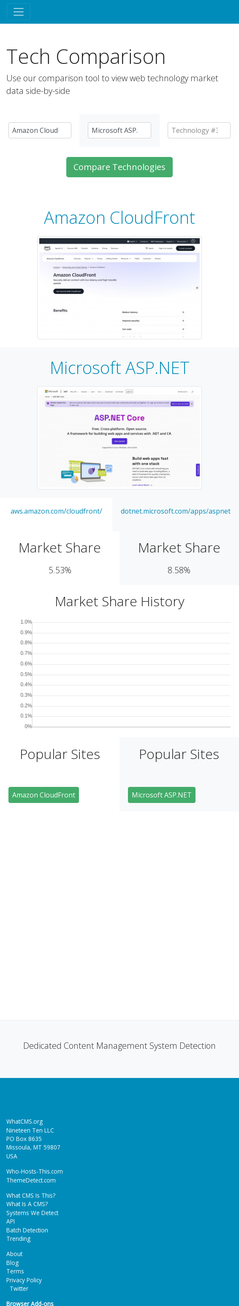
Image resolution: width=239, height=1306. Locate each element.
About (14, 1254)
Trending (18, 1239)
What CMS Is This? (30, 1195)
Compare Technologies (119, 167)
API (10, 1221)
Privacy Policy (24, 1280)
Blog (12, 1263)
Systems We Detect (32, 1213)
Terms (15, 1271)
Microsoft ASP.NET (120, 367)
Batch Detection (27, 1230)
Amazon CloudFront (119, 217)
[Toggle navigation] (18, 11)
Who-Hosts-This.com (34, 1171)
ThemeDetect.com (31, 1180)
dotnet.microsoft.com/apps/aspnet (176, 511)
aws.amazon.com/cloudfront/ (56, 511)
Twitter (17, 1288)
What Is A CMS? (27, 1204)
